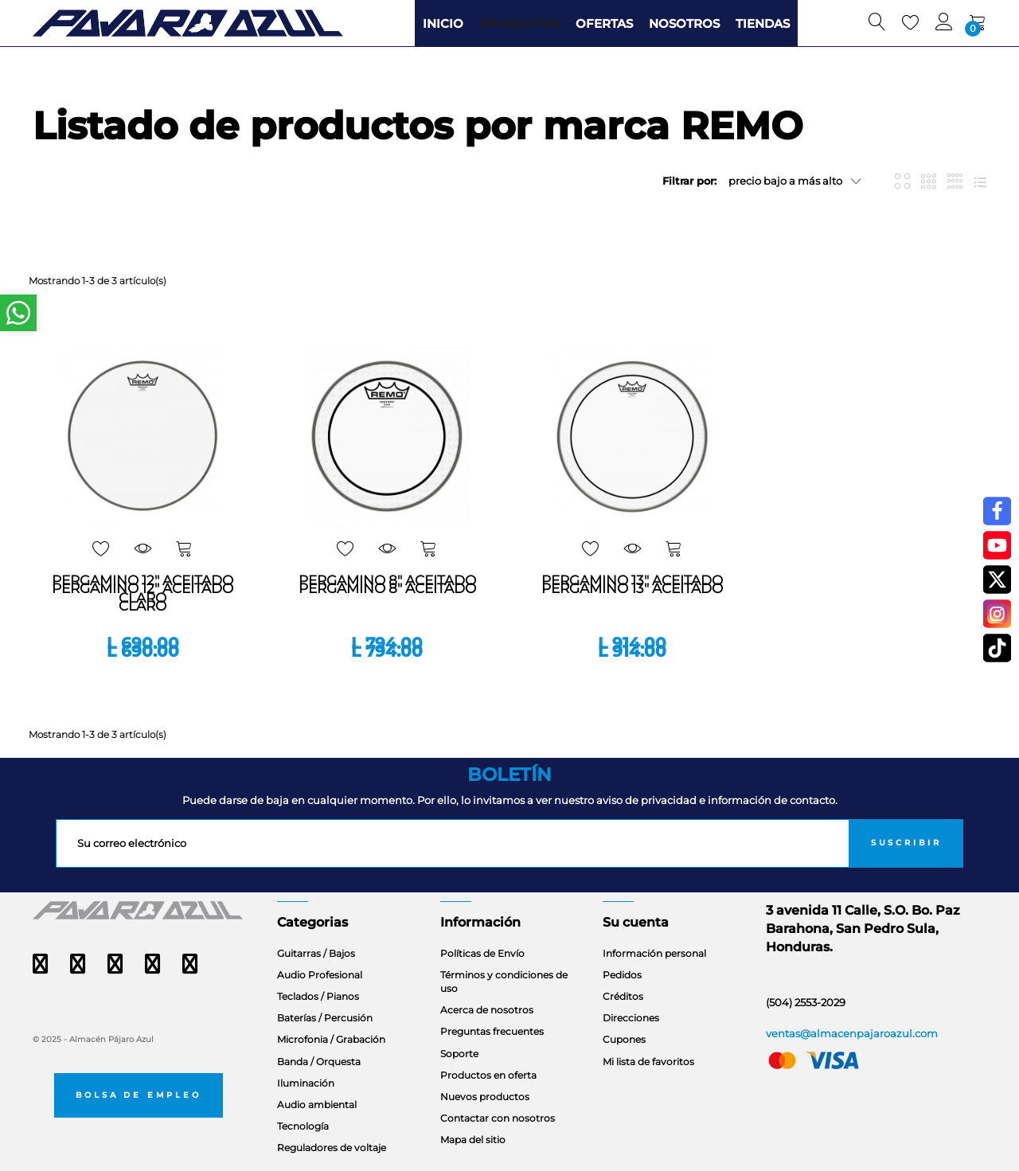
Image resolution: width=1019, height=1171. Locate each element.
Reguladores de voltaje (331, 1147)
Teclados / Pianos (318, 996)
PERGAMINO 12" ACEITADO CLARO (142, 597)
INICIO (443, 23)
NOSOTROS (684, 23)
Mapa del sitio (473, 1140)
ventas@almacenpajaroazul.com (852, 1033)
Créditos (623, 996)
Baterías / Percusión (325, 1018)
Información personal (654, 953)
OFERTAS (604, 23)
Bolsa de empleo (138, 1095)
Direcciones (631, 1018)
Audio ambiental (317, 1104)
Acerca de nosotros (486, 1010)
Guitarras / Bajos (316, 953)
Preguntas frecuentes (492, 1031)
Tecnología (303, 1126)
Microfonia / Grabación (331, 1039)
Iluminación (305, 1083)
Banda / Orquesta (319, 1062)
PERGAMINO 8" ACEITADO (387, 588)
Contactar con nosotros (497, 1118)
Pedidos (622, 975)
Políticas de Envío (482, 953)
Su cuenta (636, 922)
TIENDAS (763, 23)
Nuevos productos (484, 1097)
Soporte (459, 1054)
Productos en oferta (488, 1075)
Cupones (624, 1039)
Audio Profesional (319, 975)
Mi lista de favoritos (648, 1062)
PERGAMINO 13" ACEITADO (632, 588)
